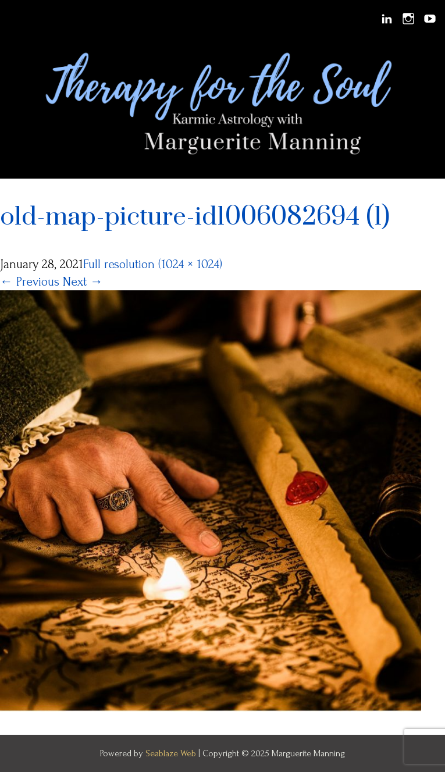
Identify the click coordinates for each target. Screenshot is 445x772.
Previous (29, 282)
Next (83, 282)
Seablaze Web (171, 753)
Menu (18, 19)
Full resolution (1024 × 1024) (152, 264)
